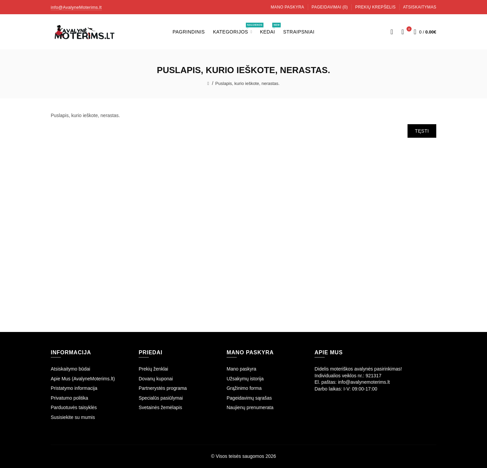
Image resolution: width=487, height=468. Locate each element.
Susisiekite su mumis (73, 417)
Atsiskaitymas (419, 7)
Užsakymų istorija (245, 378)
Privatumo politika (69, 398)
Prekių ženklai (153, 369)
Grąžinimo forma (244, 388)
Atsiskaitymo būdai (70, 369)
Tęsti (422, 131)
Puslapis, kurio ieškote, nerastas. (247, 83)
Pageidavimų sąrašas (249, 398)
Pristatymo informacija (74, 388)
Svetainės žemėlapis (160, 407)
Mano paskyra (287, 7)
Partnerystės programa (163, 388)
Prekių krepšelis (375, 7)
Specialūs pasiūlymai (161, 398)
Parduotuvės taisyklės (74, 407)
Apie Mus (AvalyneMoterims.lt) (83, 378)
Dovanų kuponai (156, 378)
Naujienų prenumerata (250, 407)
